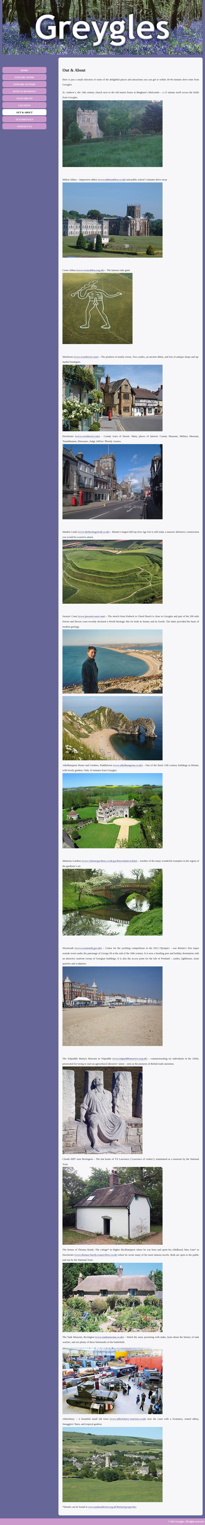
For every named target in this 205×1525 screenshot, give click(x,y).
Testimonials (24, 119)
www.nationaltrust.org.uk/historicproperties (112, 1507)
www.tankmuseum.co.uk (109, 1337)
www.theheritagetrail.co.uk (94, 532)
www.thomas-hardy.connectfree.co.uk (95, 1255)
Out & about (24, 112)
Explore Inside (24, 77)
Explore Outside (24, 84)
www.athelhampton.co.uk (128, 765)
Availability (24, 98)
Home (24, 70)
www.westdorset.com (85, 356)
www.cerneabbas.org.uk (90, 270)
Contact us (24, 126)
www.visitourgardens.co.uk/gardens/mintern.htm (109, 861)
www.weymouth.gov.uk (88, 948)
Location (24, 105)
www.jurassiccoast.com (91, 616)
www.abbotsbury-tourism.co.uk (128, 1419)
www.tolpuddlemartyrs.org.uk (129, 1058)
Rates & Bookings (24, 91)
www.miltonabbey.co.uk (112, 179)
